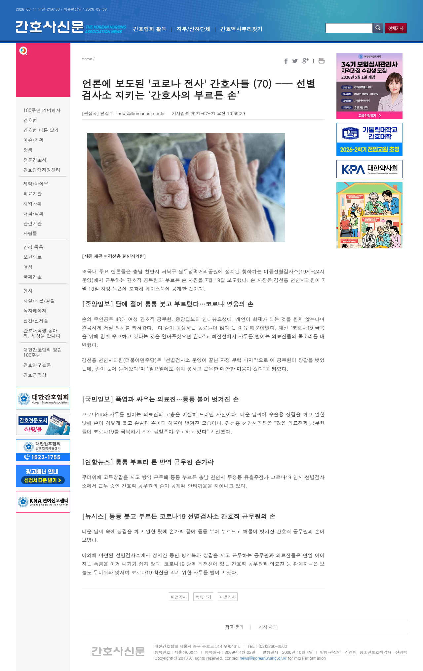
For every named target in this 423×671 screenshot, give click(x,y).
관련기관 (32, 223)
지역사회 (32, 203)
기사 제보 (268, 627)
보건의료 (32, 257)
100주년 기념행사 (42, 110)
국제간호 (32, 276)
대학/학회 (33, 213)
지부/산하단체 (193, 29)
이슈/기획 (33, 140)
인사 (28, 290)
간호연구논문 (37, 364)
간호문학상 (35, 374)
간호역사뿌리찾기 (241, 29)
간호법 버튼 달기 (41, 130)
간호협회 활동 (150, 29)
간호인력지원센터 (41, 169)
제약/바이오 (36, 183)
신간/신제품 (36, 320)
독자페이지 (35, 310)
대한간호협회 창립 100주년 (42, 352)
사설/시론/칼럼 (39, 300)
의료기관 (32, 193)
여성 (28, 267)
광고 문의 (234, 627)
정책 (28, 150)
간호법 (30, 120)
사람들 (30, 233)
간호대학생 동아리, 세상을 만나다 (42, 333)
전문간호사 (35, 159)
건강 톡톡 (33, 247)
